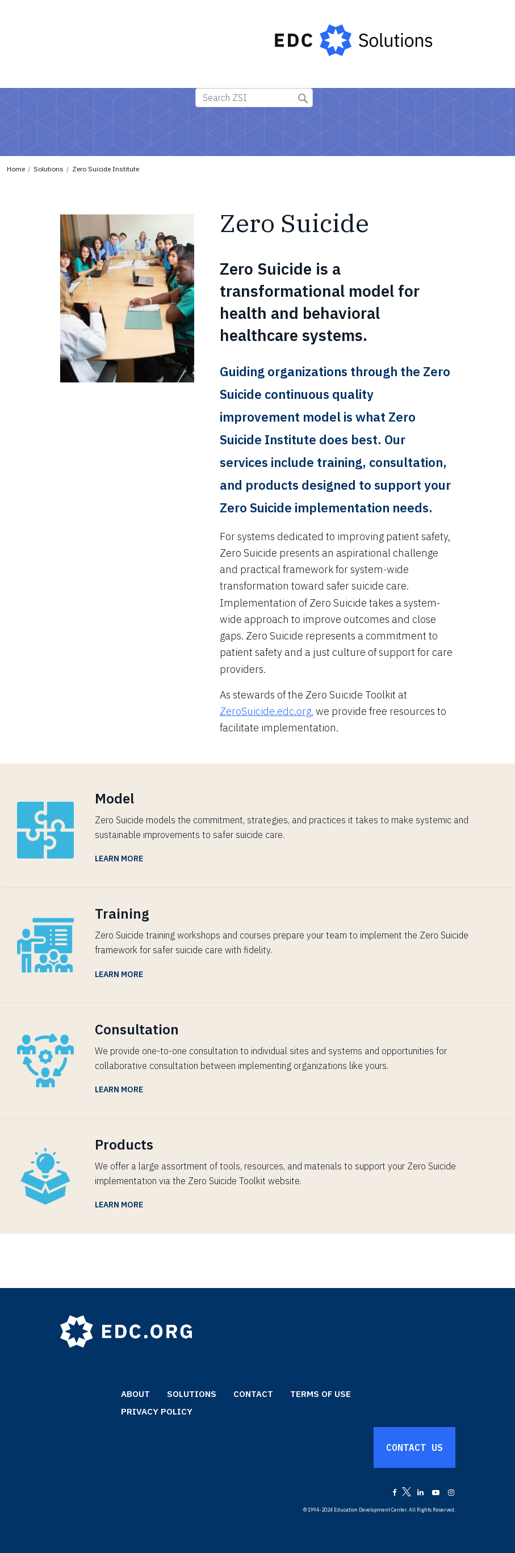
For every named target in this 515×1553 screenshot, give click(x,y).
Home (16, 169)
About (135, 1393)
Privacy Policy (156, 1411)
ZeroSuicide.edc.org (265, 711)
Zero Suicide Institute (105, 169)
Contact (253, 1393)
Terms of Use (320, 1393)
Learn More (119, 858)
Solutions (49, 169)
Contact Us (414, 1447)
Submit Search (303, 98)
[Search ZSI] (254, 97)
